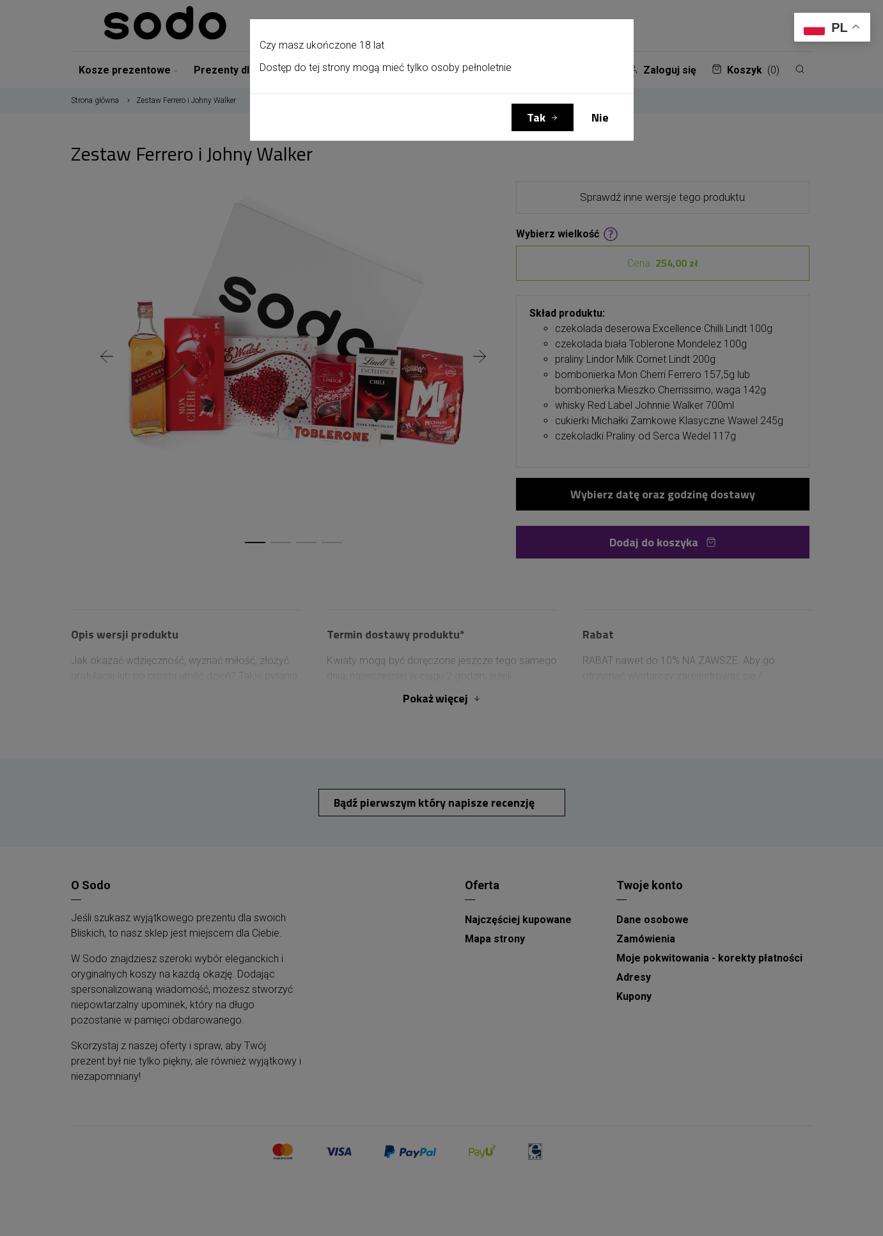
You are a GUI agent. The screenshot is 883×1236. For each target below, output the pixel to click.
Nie (600, 117)
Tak (536, 117)
